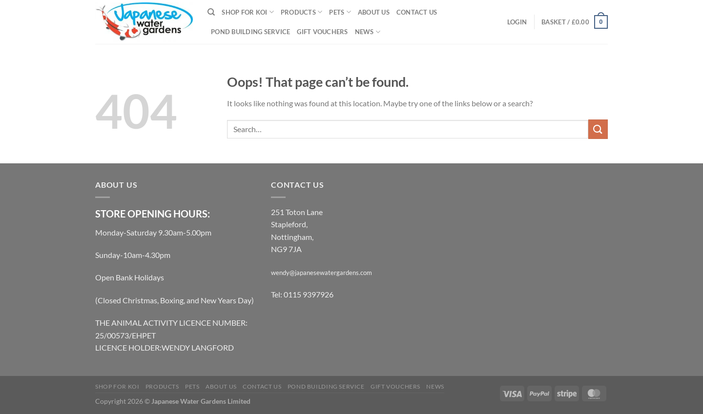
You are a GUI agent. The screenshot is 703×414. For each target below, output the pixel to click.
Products (302, 12)
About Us (374, 12)
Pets (340, 12)
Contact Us (416, 12)
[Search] (211, 12)
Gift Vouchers (322, 32)
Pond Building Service (250, 32)
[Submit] (598, 128)
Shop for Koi (248, 12)
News (367, 32)
